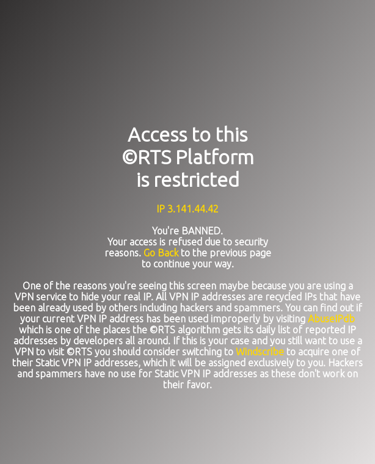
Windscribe (260, 351)
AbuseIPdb (331, 318)
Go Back (161, 252)
